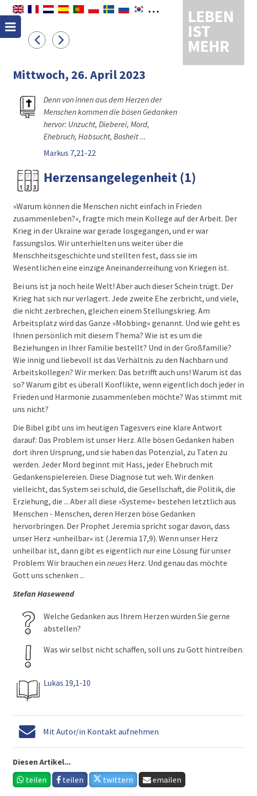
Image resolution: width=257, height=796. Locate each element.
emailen (162, 779)
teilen (32, 779)
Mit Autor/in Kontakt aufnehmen (101, 731)
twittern (113, 779)
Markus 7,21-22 (70, 153)
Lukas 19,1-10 (67, 683)
